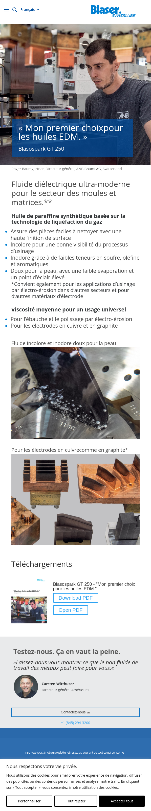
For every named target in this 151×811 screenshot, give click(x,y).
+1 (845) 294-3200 (75, 722)
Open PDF (70, 610)
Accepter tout (122, 801)
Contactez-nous (73, 712)
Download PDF (76, 598)
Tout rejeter (75, 801)
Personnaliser (29, 801)
